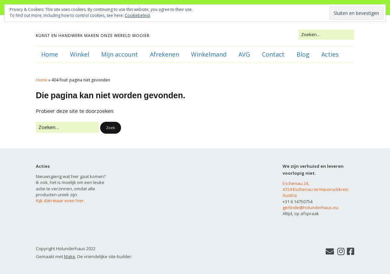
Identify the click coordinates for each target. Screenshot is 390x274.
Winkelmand (209, 54)
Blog (302, 54)
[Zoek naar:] (326, 34)
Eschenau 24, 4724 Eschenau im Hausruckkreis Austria (316, 189)
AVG (244, 54)
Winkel (79, 54)
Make (69, 256)
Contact (273, 54)
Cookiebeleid (137, 15)
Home (49, 54)
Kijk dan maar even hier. (60, 201)
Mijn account (119, 54)
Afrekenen (164, 54)
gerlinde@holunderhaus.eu (310, 207)
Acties (330, 54)
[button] (110, 128)
